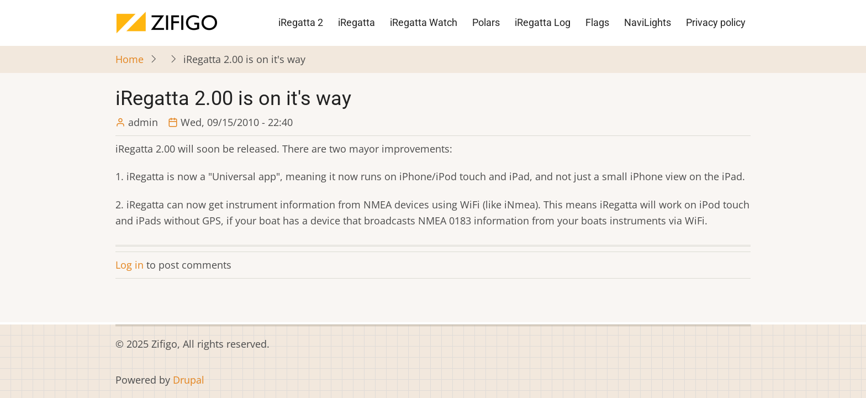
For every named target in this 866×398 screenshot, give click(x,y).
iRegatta (356, 22)
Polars (486, 22)
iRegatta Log (543, 22)
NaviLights (647, 22)
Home (129, 59)
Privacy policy (716, 22)
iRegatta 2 (300, 22)
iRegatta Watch (423, 22)
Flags (597, 22)
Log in (129, 264)
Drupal (188, 379)
